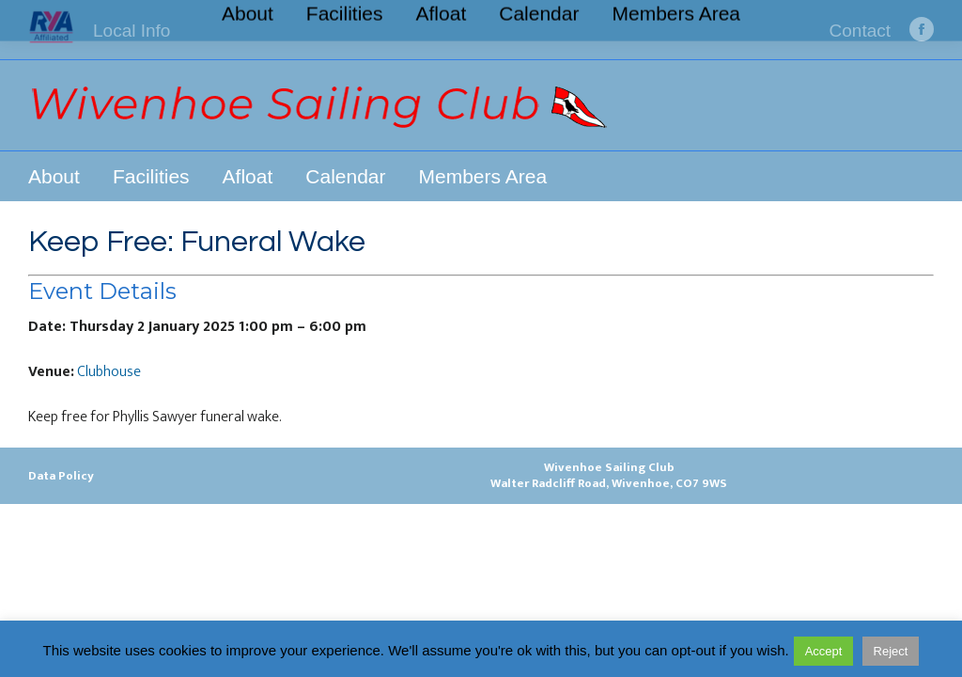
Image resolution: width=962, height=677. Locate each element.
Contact (860, 30)
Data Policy (61, 475)
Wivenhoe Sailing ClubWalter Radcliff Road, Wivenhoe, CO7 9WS (608, 475)
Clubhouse (109, 372)
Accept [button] (824, 651)
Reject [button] (891, 651)
